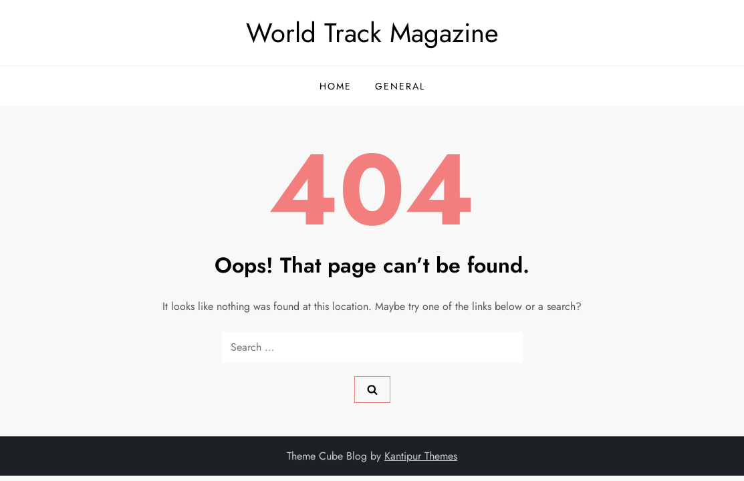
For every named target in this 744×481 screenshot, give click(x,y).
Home (336, 86)
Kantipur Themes (420, 456)
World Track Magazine (372, 32)
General (400, 86)
